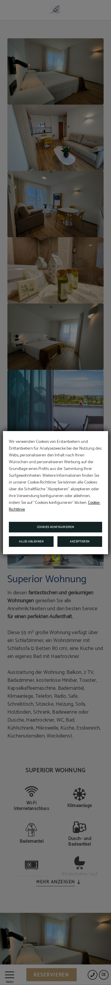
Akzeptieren (80, 541)
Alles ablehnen (31, 541)
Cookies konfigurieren (55, 527)
